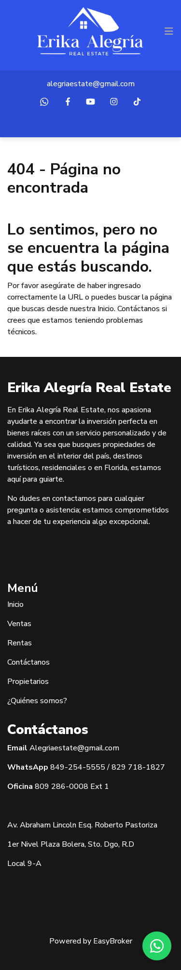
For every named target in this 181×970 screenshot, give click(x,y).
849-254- (68, 767)
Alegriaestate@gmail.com (74, 748)
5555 (95, 767)
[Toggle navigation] (169, 31)
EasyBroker (112, 941)
